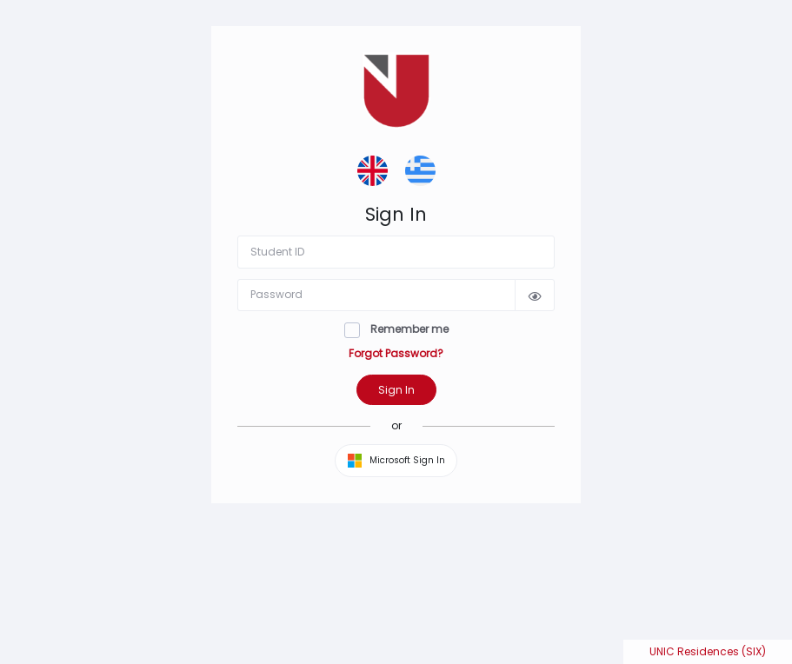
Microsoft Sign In (396, 461)
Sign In (396, 389)
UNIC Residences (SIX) (707, 651)
